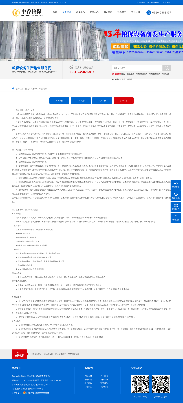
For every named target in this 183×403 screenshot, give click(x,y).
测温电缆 (131, 74)
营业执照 (136, 12)
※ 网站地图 (140, 2)
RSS (156, 2)
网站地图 (104, 387)
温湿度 (130, 79)
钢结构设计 (48, 354)
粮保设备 (166, 74)
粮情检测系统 (141, 74)
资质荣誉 (102, 101)
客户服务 (44, 89)
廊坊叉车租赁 (60, 354)
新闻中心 (95, 12)
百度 (148, 2)
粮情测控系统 (154, 74)
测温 (123, 74)
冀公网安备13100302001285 (37, 393)
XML (152, 2)
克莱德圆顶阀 (73, 354)
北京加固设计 (36, 354)
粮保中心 (81, 12)
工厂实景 (81, 101)
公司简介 (59, 101)
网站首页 (88, 376)
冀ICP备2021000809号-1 (33, 389)
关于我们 (67, 12)
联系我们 (168, 2)
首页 (55, 12)
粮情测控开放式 (118, 79)
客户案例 (108, 12)
